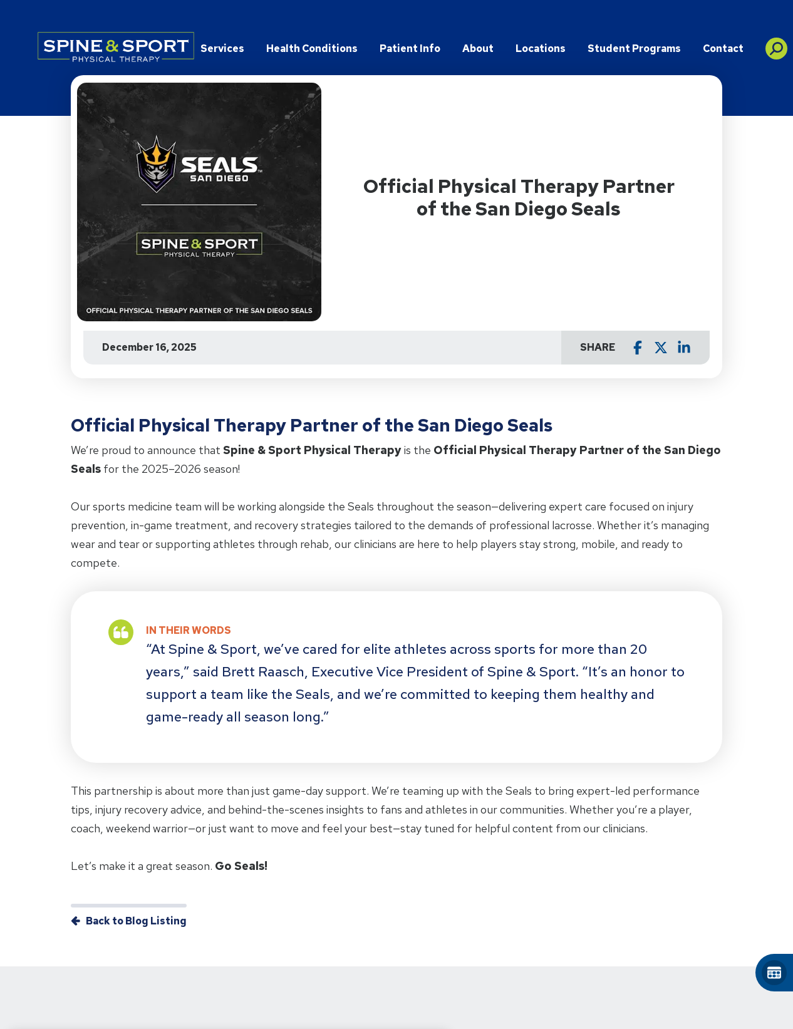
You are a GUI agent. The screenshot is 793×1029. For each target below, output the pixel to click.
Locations (541, 48)
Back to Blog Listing (136, 921)
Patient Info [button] (410, 48)
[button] (776, 44)
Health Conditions (312, 48)
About (478, 48)
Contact (723, 48)
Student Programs (634, 48)
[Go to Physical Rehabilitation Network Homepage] (116, 47)
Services (222, 48)
